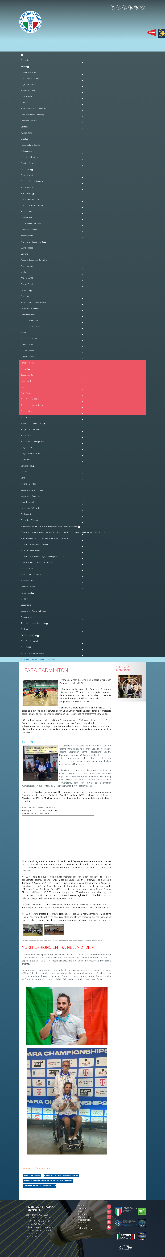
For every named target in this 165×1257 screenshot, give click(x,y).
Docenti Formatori (28, 502)
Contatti (24, 127)
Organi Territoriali (28, 84)
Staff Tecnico (26, 193)
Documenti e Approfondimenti (33, 611)
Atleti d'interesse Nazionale (32, 405)
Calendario (25, 290)
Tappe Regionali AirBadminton (33, 623)
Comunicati (25, 296)
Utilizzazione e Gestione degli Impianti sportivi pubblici (43, 556)
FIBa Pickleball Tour (29, 635)
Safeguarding (26, 151)
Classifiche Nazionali (29, 320)
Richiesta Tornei (27, 350)
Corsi (23, 478)
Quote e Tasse (27, 248)
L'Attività (24, 369)
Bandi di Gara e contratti (31, 574)
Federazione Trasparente (31, 520)
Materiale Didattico (28, 484)
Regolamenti (26, 169)
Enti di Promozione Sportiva (32, 441)
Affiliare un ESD (27, 278)
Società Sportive (28, 90)
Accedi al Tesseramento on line (34, 260)
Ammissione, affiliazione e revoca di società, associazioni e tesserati (49, 526)
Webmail (82, 1208)
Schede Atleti (26, 211)
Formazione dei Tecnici (30, 550)
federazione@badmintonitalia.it (40, 1227)
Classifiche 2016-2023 (30, 399)
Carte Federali (26, 96)
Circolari (24, 139)
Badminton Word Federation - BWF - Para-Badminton (48, 1180)
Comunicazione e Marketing (32, 114)
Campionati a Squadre (30, 308)
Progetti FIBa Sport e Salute (32, 653)
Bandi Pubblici (26, 647)
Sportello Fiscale (28, 586)
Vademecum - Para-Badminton (36, 1168)
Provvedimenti (27, 175)
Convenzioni (26, 254)
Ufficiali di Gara (27, 344)
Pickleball (24, 629)
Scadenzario (26, 605)
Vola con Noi (26, 217)
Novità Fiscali (26, 593)
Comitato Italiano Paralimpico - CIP (40, 1186)
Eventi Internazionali (29, 314)
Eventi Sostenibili (28, 357)
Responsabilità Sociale (30, 145)
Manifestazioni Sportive (30, 338)
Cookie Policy (84, 1219)
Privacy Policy (84, 1217)
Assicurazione (27, 266)
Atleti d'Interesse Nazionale (32, 205)
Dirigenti (24, 472)
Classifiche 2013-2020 (30, 326)
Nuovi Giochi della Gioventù (32, 423)
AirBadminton (26, 617)
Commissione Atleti (29, 229)
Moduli (23, 272)
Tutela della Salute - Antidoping (33, 108)
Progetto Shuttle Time (30, 429)
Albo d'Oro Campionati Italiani (33, 302)
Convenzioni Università (30, 496)
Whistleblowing (27, 580)
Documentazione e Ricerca (32, 490)
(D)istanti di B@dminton (31, 508)
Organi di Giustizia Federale (32, 181)
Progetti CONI (26, 447)
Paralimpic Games (32, 1175)
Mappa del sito (85, 1214)
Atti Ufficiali (25, 102)
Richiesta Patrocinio (29, 157)
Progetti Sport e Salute (30, 453)
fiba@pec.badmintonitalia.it (38, 1230)
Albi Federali (26, 514)
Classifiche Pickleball (29, 641)
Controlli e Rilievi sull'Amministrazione (36, 562)
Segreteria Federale (28, 120)
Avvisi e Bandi (26, 133)
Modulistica (26, 599)
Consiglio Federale (28, 72)
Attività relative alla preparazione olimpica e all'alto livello (44, 538)
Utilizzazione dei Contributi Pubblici (35, 544)
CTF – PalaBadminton (30, 199)
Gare (23, 387)
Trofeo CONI (26, 435)
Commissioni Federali (30, 78)
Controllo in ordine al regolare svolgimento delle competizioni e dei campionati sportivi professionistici (63, 532)
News (81, 1211)
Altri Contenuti (27, 568)
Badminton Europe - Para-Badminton (61, 1175)
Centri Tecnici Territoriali (31, 223)
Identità (24, 66)
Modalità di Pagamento (83, 1224)
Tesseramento (27, 375)
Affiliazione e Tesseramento (32, 242)
